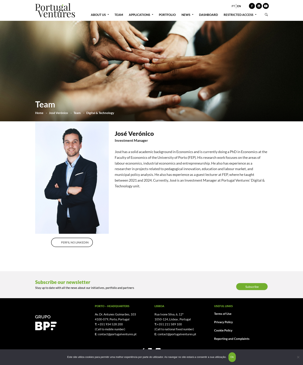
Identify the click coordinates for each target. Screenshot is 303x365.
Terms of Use (222, 313)
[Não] (298, 357)
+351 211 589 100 (169, 324)
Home (39, 113)
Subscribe (252, 286)
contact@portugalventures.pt (117, 334)
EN (239, 6)
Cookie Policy (223, 330)
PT (233, 6)
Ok (232, 356)
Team (77, 113)
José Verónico (58, 113)
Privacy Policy (223, 322)
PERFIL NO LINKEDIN (75, 242)
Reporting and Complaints (232, 338)
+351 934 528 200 (110, 324)
